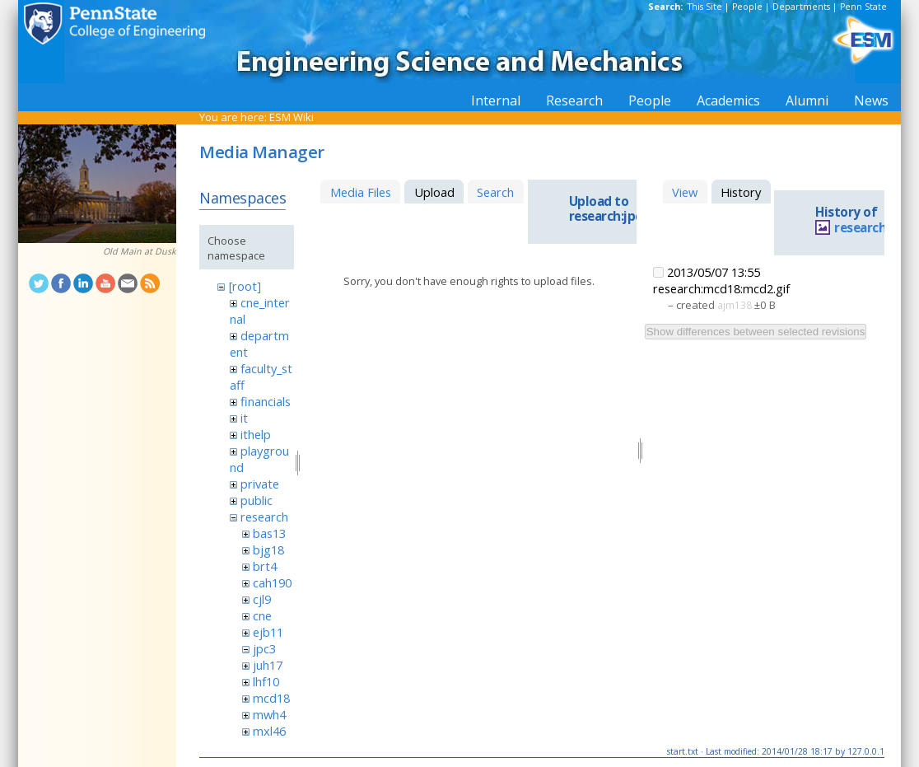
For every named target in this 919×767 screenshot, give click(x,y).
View (684, 192)
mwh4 (269, 714)
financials (265, 401)
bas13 (269, 533)
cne (262, 615)
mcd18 (271, 698)
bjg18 (268, 549)
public (256, 500)
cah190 (272, 582)
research (264, 516)
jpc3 (264, 648)
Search (495, 192)
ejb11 (268, 632)
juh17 (267, 665)
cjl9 (262, 599)
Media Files (360, 192)
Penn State (863, 6)
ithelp (255, 434)
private (259, 483)
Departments (801, 6)
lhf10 (266, 681)
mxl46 (269, 731)
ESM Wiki (291, 117)
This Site (705, 6)
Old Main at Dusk (139, 251)
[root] (245, 286)
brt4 (265, 566)
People (747, 6)
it (244, 417)
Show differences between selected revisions (755, 331)
